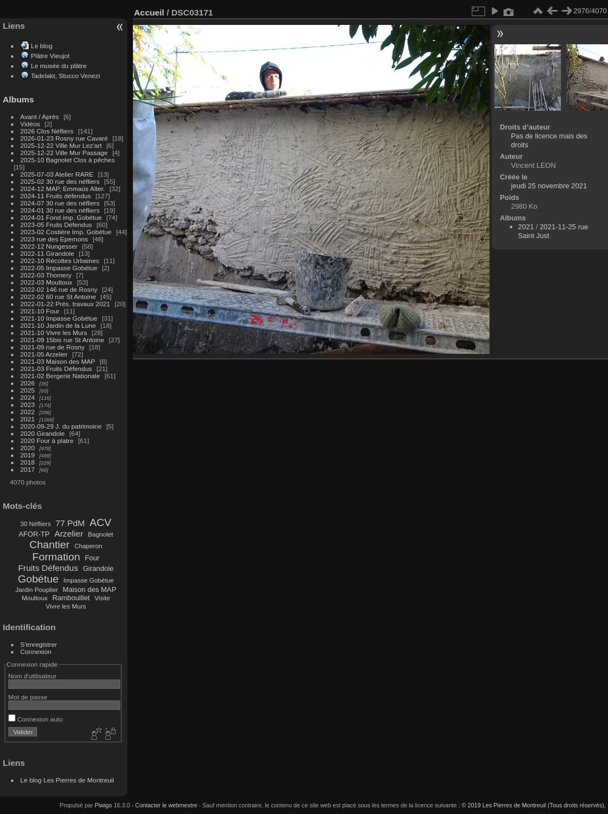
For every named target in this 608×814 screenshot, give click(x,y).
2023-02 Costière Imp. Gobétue (66, 231)
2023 (27, 404)
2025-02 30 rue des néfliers (60, 181)
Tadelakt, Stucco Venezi (65, 75)
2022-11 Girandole (47, 253)
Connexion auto (35, 719)
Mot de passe (28, 696)
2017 (27, 469)
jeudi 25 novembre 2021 (549, 186)
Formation (56, 557)
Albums (18, 99)
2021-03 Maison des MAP (57, 361)
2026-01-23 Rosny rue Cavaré (64, 138)
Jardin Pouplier (37, 589)
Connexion (35, 651)
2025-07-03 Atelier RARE (57, 174)
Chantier (49, 544)
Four (92, 558)
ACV (100, 522)
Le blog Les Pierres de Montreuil (67, 780)
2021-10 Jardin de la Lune (58, 325)
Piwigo (103, 805)
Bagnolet (100, 534)
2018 (27, 462)
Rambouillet (71, 598)
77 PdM (70, 523)
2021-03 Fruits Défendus (56, 368)
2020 (27, 447)
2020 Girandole (42, 433)
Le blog (42, 45)
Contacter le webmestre (166, 805)
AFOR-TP (33, 534)
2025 (27, 390)
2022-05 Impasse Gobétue (58, 267)
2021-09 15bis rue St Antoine (62, 339)
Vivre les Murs (66, 606)
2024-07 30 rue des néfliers (60, 203)
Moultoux (35, 598)
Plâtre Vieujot (50, 55)
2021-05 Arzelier (44, 354)
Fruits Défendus (48, 568)
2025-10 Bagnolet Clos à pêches (67, 159)
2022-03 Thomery (46, 275)
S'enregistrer (38, 644)
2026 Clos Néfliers (47, 131)
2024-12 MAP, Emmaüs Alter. (62, 188)
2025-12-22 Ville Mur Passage (64, 152)
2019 (27, 454)
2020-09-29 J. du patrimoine (61, 426)
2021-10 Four (40, 311)
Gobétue (38, 579)
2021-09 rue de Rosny (52, 347)
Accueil (149, 12)
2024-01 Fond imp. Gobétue (61, 217)
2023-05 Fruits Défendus (56, 224)
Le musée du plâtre (59, 65)
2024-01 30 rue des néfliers (61, 210)
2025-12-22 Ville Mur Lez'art (61, 145)
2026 (27, 383)
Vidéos (30, 123)
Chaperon (88, 546)
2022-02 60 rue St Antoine (58, 296)
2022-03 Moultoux (46, 282)
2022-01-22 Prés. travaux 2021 (65, 303)
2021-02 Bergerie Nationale (60, 375)
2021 (27, 419)
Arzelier (68, 533)
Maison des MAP (89, 589)
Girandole (98, 568)
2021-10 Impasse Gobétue (58, 318)
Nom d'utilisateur (32, 675)
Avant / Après (39, 116)
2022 (27, 411)
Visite (102, 598)
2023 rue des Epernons (54, 239)
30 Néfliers (35, 524)
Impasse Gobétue (89, 580)
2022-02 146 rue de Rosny (58, 289)
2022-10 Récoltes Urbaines (60, 260)
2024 (27, 397)
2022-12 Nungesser (49, 246)
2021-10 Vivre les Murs (53, 332)
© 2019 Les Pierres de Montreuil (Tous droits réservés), (534, 805)
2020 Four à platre (47, 440)
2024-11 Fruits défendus (55, 195)
